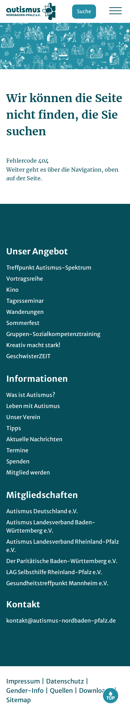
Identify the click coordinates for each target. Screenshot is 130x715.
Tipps (13, 428)
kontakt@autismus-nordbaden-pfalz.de (61, 620)
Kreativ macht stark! (33, 345)
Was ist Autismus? (30, 394)
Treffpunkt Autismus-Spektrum (49, 267)
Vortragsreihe (24, 278)
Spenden (17, 461)
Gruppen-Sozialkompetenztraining (53, 334)
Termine (17, 450)
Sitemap (18, 700)
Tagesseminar (25, 300)
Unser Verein (23, 417)
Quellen (61, 691)
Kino (12, 289)
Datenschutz (65, 681)
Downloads (95, 691)
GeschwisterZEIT (28, 356)
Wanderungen (25, 311)
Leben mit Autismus (33, 405)
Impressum (23, 681)
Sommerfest (23, 322)
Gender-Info (25, 691)
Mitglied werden (28, 472)
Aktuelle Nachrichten (34, 439)
